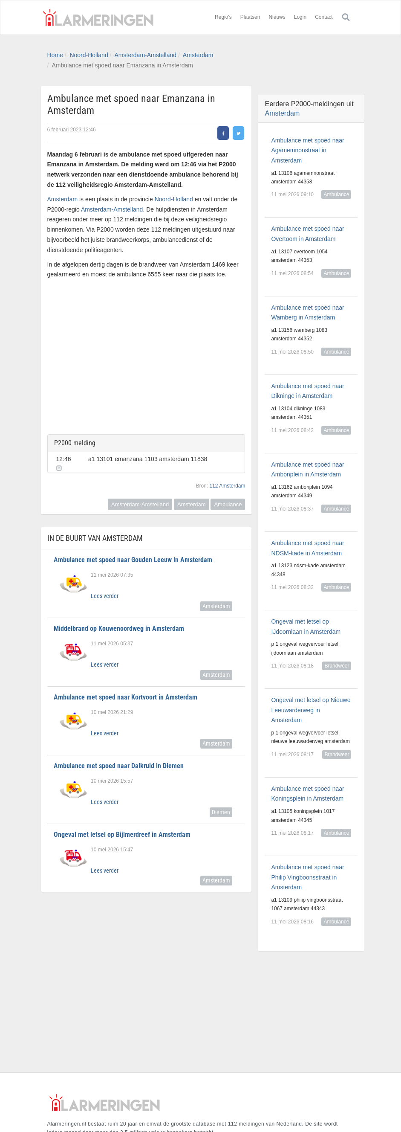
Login (300, 17)
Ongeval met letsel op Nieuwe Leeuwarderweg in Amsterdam (310, 710)
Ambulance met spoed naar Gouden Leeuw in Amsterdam (133, 554)
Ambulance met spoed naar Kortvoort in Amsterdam (125, 691)
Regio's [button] (223, 17)
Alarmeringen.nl (98, 17)
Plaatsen (250, 17)
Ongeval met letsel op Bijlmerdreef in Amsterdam (122, 828)
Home (55, 55)
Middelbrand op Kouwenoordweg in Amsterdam (119, 622)
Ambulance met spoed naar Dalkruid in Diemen (119, 760)
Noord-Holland (88, 55)
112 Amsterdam (227, 480)
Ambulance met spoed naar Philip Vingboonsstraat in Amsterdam (307, 877)
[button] (235, 457)
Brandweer (336, 666)
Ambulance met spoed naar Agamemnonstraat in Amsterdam (307, 150)
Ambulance (228, 498)
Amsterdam (198, 55)
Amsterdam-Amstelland (146, 55)
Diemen (221, 806)
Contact (323, 17)
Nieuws (276, 17)
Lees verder (104, 589)
